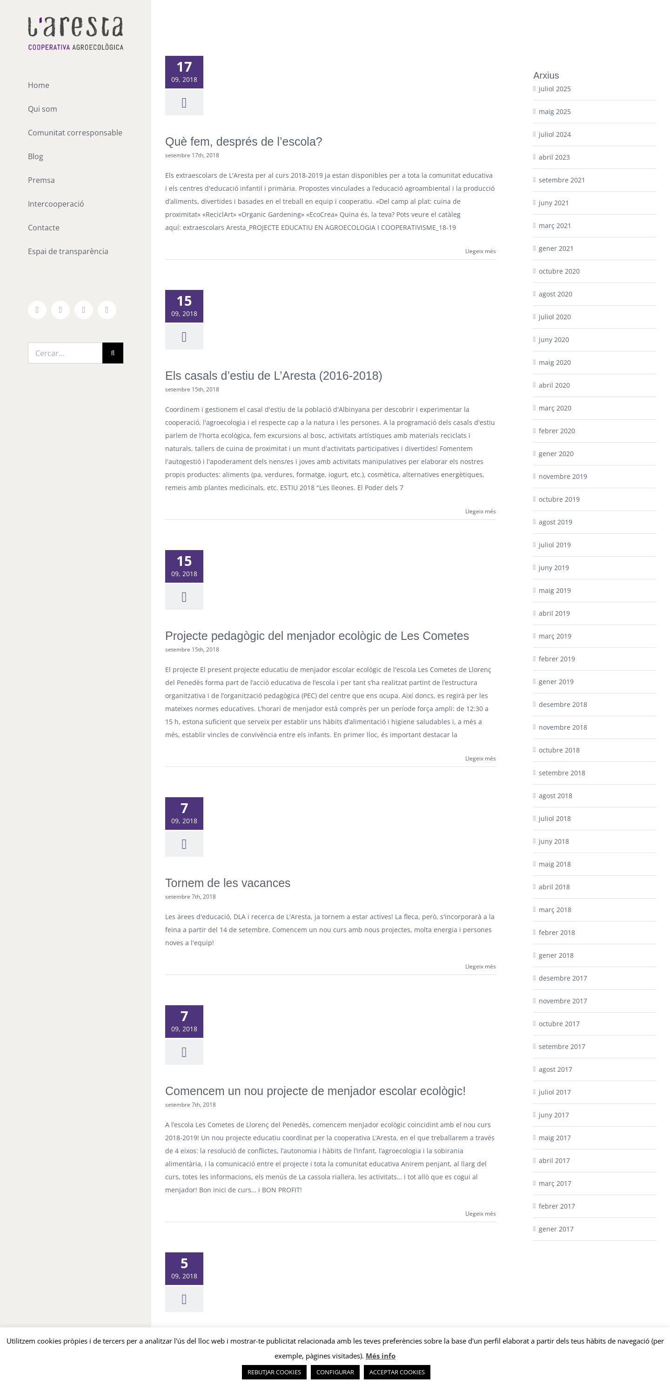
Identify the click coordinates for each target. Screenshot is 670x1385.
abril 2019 (554, 613)
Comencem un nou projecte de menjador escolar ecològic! (315, 1090)
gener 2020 (556, 453)
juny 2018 (554, 841)
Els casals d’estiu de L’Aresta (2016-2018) (273, 375)
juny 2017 (554, 1114)
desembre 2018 (563, 704)
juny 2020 (554, 339)
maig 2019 (555, 590)
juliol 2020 (555, 316)
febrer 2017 (557, 1206)
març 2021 (555, 225)
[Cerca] (112, 353)
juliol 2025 (555, 88)
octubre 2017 (559, 1023)
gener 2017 (556, 1228)
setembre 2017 (562, 1046)
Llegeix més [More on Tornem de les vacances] (480, 966)
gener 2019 (556, 681)
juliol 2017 (555, 1092)
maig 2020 (555, 362)
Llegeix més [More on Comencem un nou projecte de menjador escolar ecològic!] (480, 1213)
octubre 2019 (559, 499)
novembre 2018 (563, 727)
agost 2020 (555, 293)
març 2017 (555, 1183)
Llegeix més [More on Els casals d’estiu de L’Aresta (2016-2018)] (480, 511)
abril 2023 (554, 157)
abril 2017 (554, 1160)
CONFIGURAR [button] (335, 1372)
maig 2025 (555, 111)
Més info (380, 1355)
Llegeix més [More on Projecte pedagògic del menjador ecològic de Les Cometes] (480, 758)
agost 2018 (555, 795)
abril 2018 (554, 886)
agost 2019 (555, 522)
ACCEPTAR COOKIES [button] (397, 1372)
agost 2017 (555, 1069)
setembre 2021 (562, 179)
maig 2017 (555, 1137)
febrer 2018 (557, 932)
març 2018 (555, 909)
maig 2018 (555, 864)
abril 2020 (554, 385)
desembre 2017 (563, 978)
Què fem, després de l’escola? (243, 141)
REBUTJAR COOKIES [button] (274, 1372)
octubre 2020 (559, 271)
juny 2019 (554, 567)
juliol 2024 (555, 134)
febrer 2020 (557, 430)
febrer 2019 (557, 658)
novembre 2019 (563, 476)
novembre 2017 (563, 1000)
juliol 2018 (555, 818)
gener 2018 (556, 955)
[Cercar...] (65, 353)
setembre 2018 (562, 772)
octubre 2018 (559, 750)
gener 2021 (556, 248)
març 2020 (555, 407)
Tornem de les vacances (228, 882)
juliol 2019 (555, 544)
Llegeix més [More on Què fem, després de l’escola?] (480, 251)
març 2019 (555, 636)
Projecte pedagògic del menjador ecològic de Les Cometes (317, 635)
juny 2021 (554, 202)
